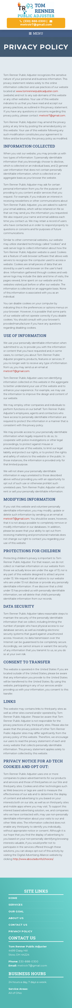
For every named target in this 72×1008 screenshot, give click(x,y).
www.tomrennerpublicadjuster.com (37, 91)
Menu (36, 33)
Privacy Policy (20, 931)
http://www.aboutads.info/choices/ (33, 859)
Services (15, 904)
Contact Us (18, 924)
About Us (16, 918)
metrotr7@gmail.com (36, 24)
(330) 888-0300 (34, 21)
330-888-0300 (28, 961)
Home (13, 898)
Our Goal (16, 911)
